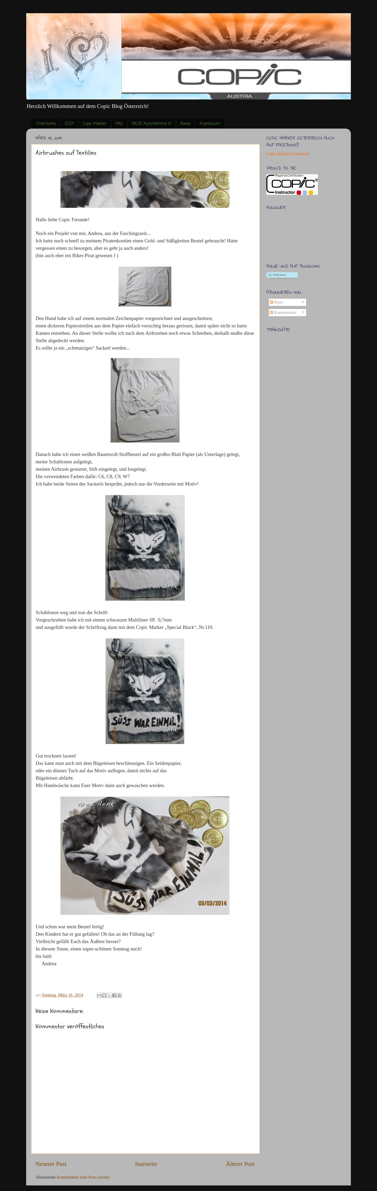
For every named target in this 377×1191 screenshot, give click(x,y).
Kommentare (283, 312)
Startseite (46, 124)
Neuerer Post (51, 1164)
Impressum (210, 124)
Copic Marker (94, 124)
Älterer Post (240, 1164)
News (185, 124)
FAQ (119, 124)
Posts (276, 302)
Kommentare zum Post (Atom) (82, 1177)
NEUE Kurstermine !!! (151, 124)
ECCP (69, 124)
